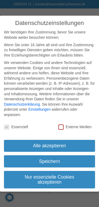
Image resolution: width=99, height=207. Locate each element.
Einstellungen (40, 108)
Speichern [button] (49, 159)
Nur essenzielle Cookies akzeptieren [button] (49, 178)
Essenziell (16, 125)
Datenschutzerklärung (22, 103)
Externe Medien (75, 125)
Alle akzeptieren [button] (49, 144)
